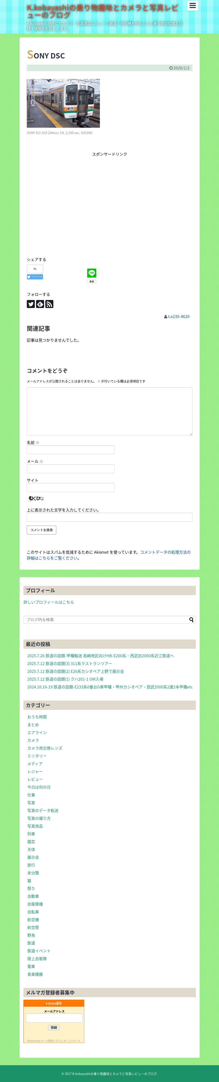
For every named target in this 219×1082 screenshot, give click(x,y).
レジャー (35, 771)
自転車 (33, 912)
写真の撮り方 (39, 818)
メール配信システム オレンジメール (60, 1041)
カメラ (33, 740)
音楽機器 (35, 974)
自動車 (33, 896)
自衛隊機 (35, 904)
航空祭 (33, 927)
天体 (31, 849)
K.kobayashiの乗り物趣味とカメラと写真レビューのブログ (103, 11)
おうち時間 (37, 717)
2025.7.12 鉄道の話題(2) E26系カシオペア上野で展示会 (75, 671)
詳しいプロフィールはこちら (48, 602)
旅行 (31, 865)
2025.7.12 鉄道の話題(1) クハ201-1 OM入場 (65, 679)
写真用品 (35, 826)
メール (35, 461)
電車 (31, 966)
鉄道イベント (39, 951)
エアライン (37, 732)
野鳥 (31, 935)
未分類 (33, 873)
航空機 (33, 919)
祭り (31, 888)
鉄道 (31, 943)
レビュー (35, 779)
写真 (31, 802)
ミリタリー (37, 756)
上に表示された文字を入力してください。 (64, 510)
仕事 (31, 795)
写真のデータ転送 (42, 810)
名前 (33, 442)
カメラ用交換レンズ (44, 748)
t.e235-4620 (179, 316)
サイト (32, 480)
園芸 (31, 841)
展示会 (33, 857)
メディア (35, 763)
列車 (31, 834)
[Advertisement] (109, 211)
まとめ (33, 724)
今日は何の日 (39, 787)
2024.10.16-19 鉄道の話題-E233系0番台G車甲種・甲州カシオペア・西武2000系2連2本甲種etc (110, 687)
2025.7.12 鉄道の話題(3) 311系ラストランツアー (69, 663)
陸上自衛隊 (37, 958)
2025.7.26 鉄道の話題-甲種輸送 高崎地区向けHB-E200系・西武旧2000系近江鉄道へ (100, 655)
